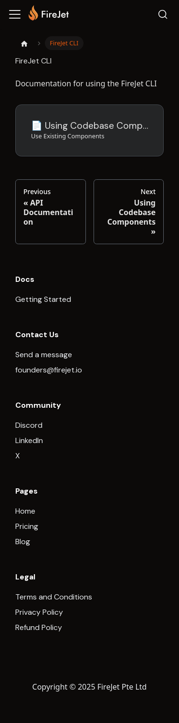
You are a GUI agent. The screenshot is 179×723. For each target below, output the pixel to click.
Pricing (26, 526)
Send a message (43, 355)
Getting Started (43, 299)
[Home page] (24, 43)
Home (25, 511)
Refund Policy (38, 627)
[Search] (162, 14)
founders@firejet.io (48, 370)
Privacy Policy (39, 612)
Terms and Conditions (53, 597)
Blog (22, 542)
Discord (28, 425)
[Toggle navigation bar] (15, 14)
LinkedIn (29, 440)
